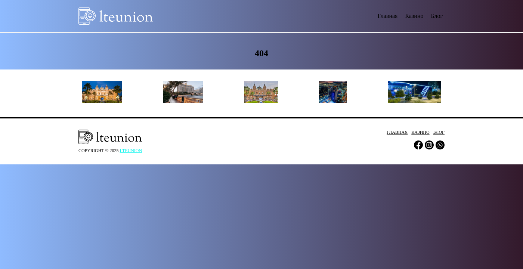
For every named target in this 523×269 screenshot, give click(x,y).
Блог (437, 16)
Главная (388, 16)
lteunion (131, 150)
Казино (414, 16)
